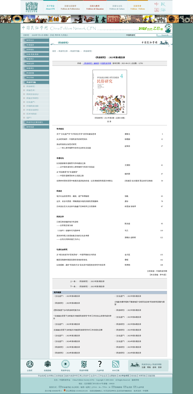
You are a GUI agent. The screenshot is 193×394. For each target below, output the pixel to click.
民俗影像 (30, 73)
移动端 (134, 376)
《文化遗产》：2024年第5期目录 (128, 341)
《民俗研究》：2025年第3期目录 (128, 330)
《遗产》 (28, 118)
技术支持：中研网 (141, 391)
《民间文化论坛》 (32, 94)
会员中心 (94, 376)
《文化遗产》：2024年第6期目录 (67, 341)
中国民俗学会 (64, 380)
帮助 (149, 367)
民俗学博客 (84, 370)
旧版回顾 (151, 376)
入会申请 (100, 370)
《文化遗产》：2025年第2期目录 (67, 336)
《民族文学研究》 (32, 98)
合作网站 (50, 376)
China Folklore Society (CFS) (83, 380)
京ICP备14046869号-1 (53, 391)
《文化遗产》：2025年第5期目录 (128, 296)
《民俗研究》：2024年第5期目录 (128, 353)
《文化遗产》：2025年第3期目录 (67, 324)
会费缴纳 (112, 376)
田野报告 (30, 50)
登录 (160, 367)
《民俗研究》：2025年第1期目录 (128, 347)
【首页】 (26, 35)
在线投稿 (47, 370)
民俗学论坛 (65, 370)
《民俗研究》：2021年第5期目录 (91, 286)
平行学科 (30, 78)
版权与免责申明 (71, 376)
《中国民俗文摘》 (32, 106)
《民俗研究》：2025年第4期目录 (128, 324)
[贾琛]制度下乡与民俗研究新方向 (67, 310)
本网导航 (142, 376)
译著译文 (30, 68)
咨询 (154, 367)
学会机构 (41, 376)
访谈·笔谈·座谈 (32, 54)
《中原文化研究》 (32, 110)
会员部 (129, 387)
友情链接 (59, 376)
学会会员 (103, 376)
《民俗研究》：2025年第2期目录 (67, 347)
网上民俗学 (84, 376)
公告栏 (29, 370)
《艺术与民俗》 (31, 114)
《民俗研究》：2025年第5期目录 (128, 310)
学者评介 (30, 59)
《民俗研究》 (30, 86)
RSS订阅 (115, 370)
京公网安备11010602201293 (77, 391)
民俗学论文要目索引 (35, 122)
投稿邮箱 (118, 387)
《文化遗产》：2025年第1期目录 (128, 336)
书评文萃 (30, 64)
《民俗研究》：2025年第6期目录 (67, 303)
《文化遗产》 (30, 102)
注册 (143, 367)
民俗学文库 (63, 51)
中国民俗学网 (105, 63)
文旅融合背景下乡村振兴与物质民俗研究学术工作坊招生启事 (78, 330)
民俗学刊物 (74, 51)
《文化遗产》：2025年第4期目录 (128, 317)
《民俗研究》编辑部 (91, 63)
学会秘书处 (66, 387)
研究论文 (30, 40)
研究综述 (30, 127)
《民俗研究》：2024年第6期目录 (67, 353)
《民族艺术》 (30, 90)
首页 (54, 51)
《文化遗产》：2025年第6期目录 (67, 296)
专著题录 (30, 45)
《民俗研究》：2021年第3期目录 (91, 281)
